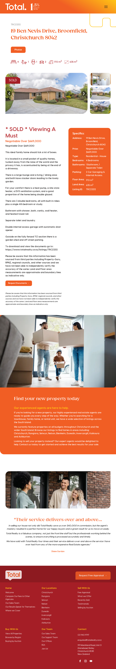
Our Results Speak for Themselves (20, 607)
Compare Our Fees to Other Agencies (17, 597)
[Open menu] (106, 7)
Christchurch (47, 593)
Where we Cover (12, 611)
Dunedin (45, 611)
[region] (58, 93)
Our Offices (47, 641)
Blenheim (46, 608)
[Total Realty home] (22, 6)
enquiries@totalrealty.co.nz (90, 640)
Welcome (9, 593)
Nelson (44, 604)
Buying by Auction (13, 641)
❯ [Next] (84, 93)
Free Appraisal (84, 593)
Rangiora (46, 596)
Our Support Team (50, 637)
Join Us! (45, 649)
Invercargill (46, 615)
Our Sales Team (12, 603)
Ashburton (46, 623)
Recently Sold (84, 600)
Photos (18, 50)
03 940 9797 (83, 635)
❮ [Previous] (9, 93)
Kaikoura (46, 619)
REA (43, 645)
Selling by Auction (85, 608)
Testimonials (83, 604)
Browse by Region (13, 637)
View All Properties (13, 634)
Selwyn (45, 600)
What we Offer (84, 596)
